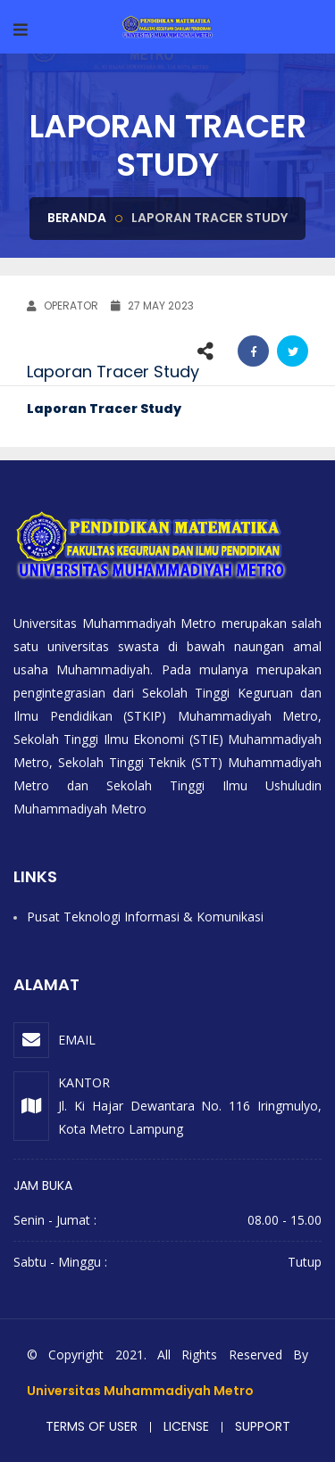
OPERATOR (62, 305)
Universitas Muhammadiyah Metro (140, 1391)
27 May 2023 (152, 305)
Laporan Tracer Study (104, 408)
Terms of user (92, 1426)
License (186, 1426)
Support (262, 1426)
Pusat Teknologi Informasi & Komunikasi (145, 916)
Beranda (76, 218)
